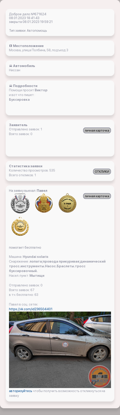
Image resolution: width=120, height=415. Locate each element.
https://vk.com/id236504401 (30, 309)
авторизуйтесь (21, 391)
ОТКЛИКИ (102, 171)
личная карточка (97, 130)
